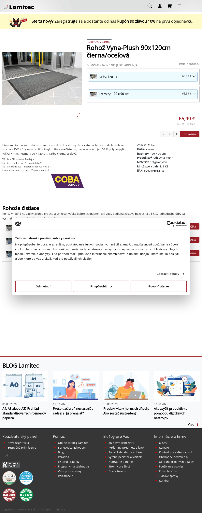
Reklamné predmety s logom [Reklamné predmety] (127, 447)
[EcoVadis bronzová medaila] (9, 477)
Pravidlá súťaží (168, 471)
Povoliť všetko (159, 286)
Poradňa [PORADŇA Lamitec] (63, 457)
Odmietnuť (43, 286)
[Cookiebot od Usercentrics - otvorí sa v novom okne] (169, 224)
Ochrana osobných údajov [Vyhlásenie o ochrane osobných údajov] (176, 462)
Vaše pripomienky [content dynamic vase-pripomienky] (69, 471)
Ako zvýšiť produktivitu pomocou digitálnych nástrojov (170, 413)
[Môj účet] (160, 6)
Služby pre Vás (116, 436)
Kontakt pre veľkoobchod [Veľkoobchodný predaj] (175, 452)
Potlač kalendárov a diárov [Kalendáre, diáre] (125, 452)
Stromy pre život (119, 466)
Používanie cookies (171, 466)
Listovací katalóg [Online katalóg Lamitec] (68, 462)
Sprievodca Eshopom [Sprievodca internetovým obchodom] (72, 447)
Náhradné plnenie (120, 462)
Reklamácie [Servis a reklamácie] (65, 476)
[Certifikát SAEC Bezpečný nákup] (11, 464)
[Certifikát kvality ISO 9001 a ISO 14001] (9, 494)
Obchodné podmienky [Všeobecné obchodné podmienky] (173, 457)
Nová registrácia (18, 443)
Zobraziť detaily (168, 273)
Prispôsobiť (101, 286)
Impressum (45, 509)
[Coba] (67, 184)
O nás (163, 443)
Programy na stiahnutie (73, 466)
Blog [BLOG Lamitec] (61, 452)
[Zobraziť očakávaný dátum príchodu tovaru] (135, 65)
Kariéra (164, 480)
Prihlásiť (60, 509)
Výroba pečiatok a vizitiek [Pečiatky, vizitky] (125, 457)
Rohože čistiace (20, 208)
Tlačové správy (168, 476)
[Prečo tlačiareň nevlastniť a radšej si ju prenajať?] (76, 386)
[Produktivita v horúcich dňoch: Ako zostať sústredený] (126, 386)
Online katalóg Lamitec (73, 443)
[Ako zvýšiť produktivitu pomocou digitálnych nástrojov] (177, 386)
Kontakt (164, 447)
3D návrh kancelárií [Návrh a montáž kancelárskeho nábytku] (121, 443)
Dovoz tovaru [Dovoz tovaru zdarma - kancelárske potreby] (117, 471)
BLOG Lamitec (20, 365)
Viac (193, 424)
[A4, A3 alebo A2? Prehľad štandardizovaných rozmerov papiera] (25, 386)
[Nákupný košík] (170, 6)
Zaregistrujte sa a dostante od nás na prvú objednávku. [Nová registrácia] (101, 21)
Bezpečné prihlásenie (21, 447)
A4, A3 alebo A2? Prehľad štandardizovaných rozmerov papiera (24, 413)
